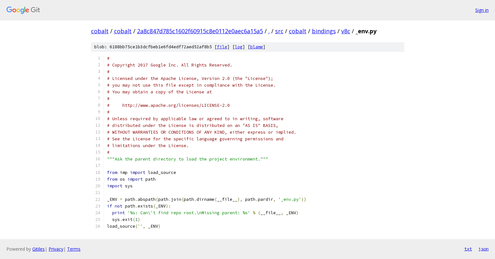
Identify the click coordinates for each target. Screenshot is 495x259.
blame (256, 47)
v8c (345, 31)
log (239, 47)
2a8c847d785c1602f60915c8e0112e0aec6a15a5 (200, 31)
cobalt (100, 31)
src (279, 31)
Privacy (56, 249)
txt (468, 249)
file (222, 47)
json (483, 249)
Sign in (482, 10)
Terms (74, 249)
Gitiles (38, 249)
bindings (324, 31)
